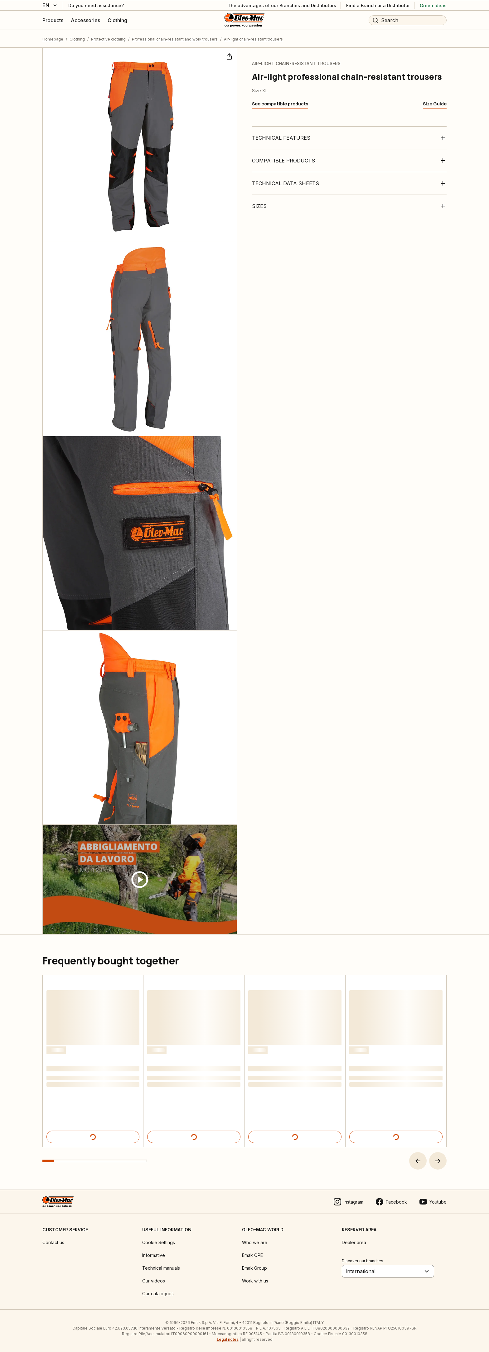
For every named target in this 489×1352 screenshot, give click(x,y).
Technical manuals (161, 1267)
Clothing (77, 38)
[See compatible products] (280, 104)
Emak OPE (252, 1254)
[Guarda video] (140, 879)
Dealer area (354, 1241)
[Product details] (92, 1136)
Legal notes (228, 1338)
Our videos (153, 1280)
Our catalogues (158, 1293)
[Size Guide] (435, 104)
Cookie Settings (158, 1241)
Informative (153, 1254)
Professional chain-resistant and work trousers (175, 38)
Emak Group (254, 1267)
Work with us (255, 1280)
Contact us (53, 1241)
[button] (418, 1160)
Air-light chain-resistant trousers (253, 38)
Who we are (254, 1241)
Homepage (52, 38)
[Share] (228, 55)
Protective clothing (108, 38)
